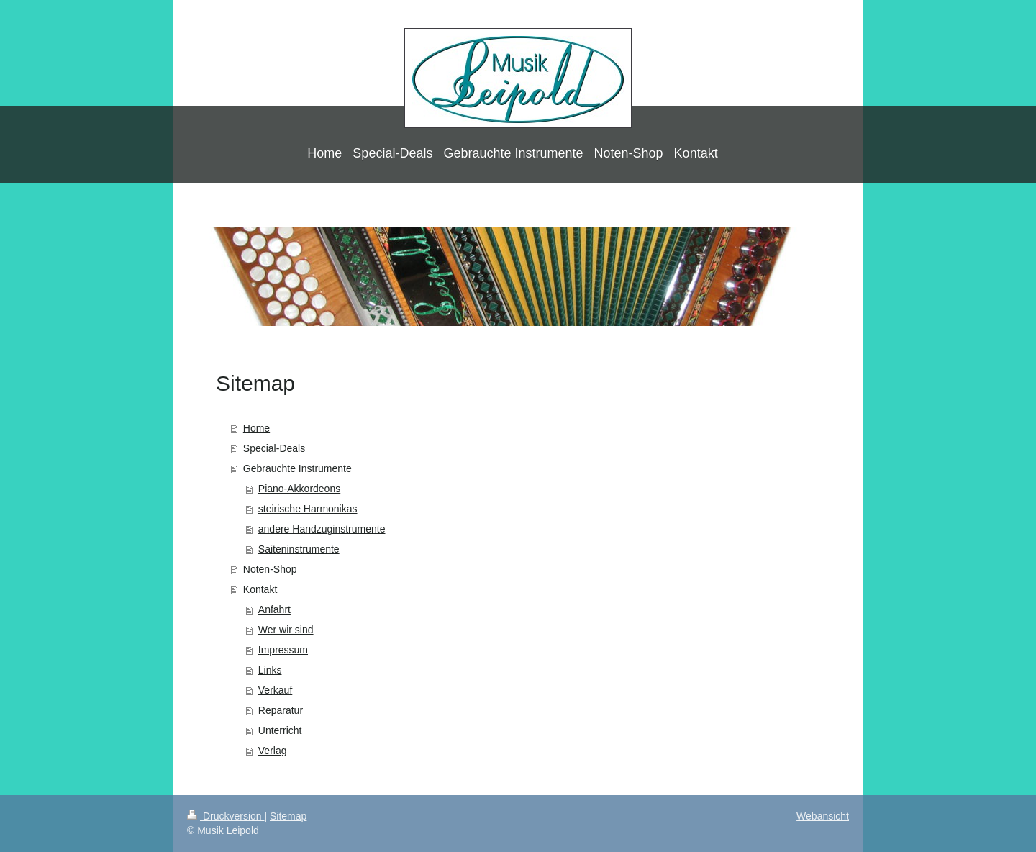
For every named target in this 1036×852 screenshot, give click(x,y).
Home (256, 428)
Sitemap (288, 816)
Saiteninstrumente (299, 549)
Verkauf (275, 690)
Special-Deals (274, 448)
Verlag (272, 750)
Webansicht (822, 816)
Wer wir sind (286, 629)
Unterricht (280, 730)
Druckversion (225, 816)
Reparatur (280, 710)
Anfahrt (274, 609)
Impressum (283, 650)
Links (270, 670)
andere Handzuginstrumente (322, 529)
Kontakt (260, 589)
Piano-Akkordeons (299, 488)
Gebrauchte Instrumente (297, 468)
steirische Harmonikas (308, 509)
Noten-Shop (270, 569)
